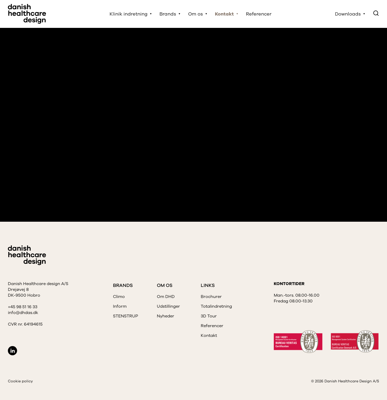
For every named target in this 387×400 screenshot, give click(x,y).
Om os (195, 14)
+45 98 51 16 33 (22, 307)
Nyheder (165, 316)
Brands (167, 14)
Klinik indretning (128, 14)
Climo (119, 297)
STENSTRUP (125, 316)
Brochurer (211, 297)
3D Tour (209, 316)
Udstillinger (168, 306)
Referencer (258, 14)
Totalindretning (216, 306)
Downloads (348, 14)
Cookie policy (20, 381)
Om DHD (166, 297)
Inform (120, 306)
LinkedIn (12, 350)
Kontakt (224, 14)
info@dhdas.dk (23, 313)
